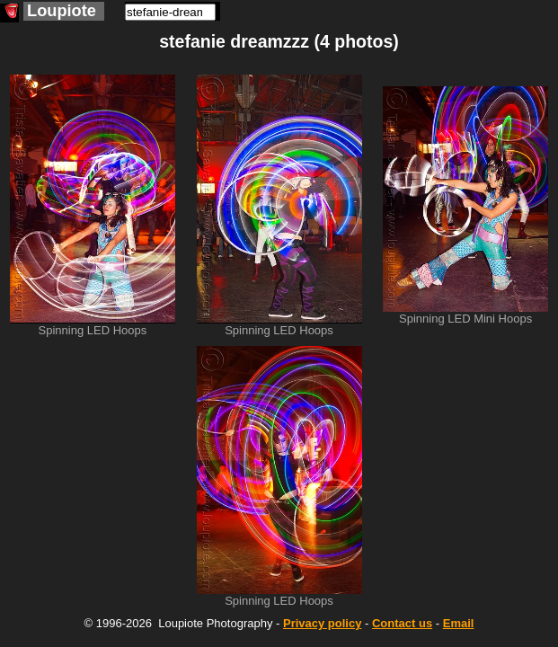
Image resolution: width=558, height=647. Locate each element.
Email (458, 623)
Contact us (402, 623)
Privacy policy (322, 623)
